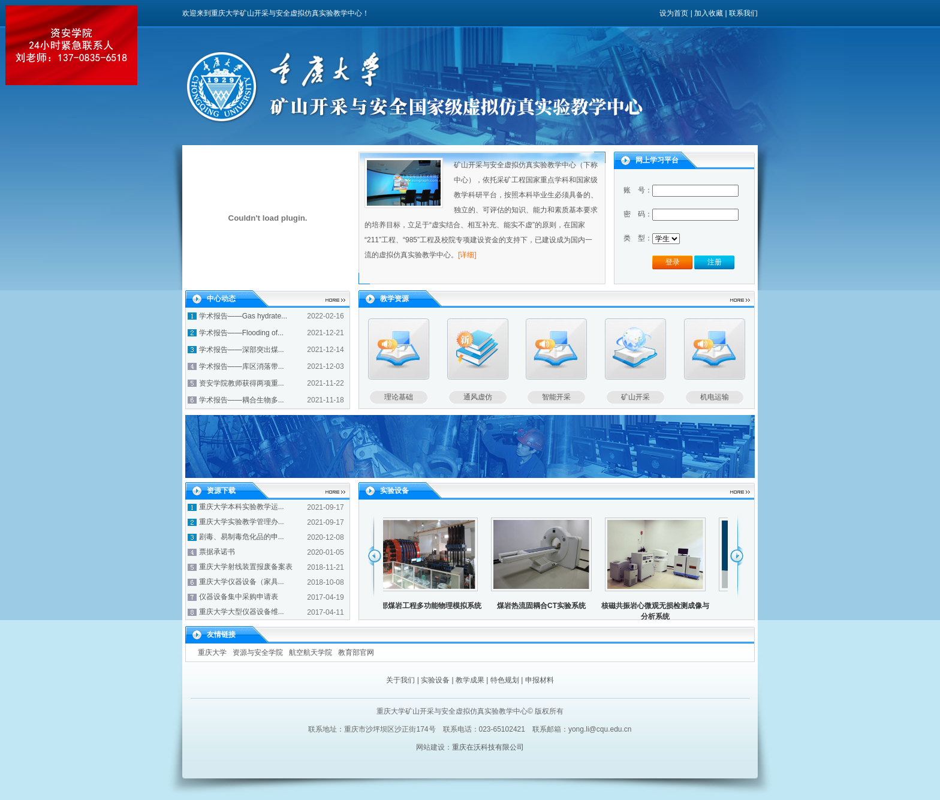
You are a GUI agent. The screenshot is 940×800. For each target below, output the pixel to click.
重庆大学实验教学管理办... (241, 522)
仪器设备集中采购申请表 (238, 597)
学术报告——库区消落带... (241, 366)
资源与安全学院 (258, 652)
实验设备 (435, 680)
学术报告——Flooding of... (241, 333)
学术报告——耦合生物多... (241, 400)
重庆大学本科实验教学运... (241, 507)
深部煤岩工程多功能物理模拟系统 (430, 605)
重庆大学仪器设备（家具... (241, 582)
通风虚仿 (477, 397)
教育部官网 (356, 652)
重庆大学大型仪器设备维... (241, 611)
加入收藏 (708, 13)
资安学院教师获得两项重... (241, 383)
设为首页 (673, 13)
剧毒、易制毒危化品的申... (241, 537)
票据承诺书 (217, 552)
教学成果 (470, 680)
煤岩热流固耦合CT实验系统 (543, 605)
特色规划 (504, 680)
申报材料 (539, 680)
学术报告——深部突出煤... (241, 349)
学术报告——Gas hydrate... (243, 316)
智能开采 (556, 397)
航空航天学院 (310, 652)
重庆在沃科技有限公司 (488, 747)
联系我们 (743, 13)
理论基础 (398, 397)
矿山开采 (635, 397)
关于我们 (400, 680)
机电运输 (714, 397)
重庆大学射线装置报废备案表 (246, 567)
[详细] (467, 255)
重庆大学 (212, 652)
